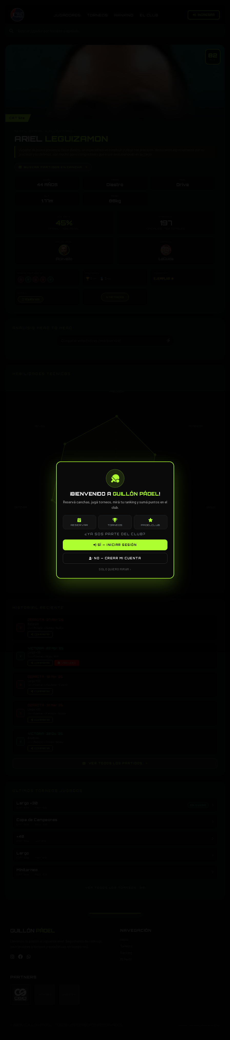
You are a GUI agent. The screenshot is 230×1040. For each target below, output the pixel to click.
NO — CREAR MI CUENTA (115, 558)
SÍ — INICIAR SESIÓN (115, 545)
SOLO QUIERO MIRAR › (115, 569)
